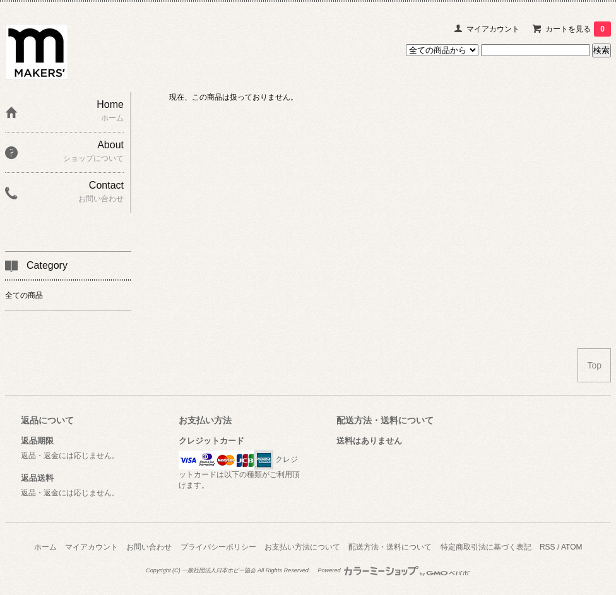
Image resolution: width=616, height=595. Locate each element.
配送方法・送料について (390, 547)
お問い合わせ (149, 547)
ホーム (45, 547)
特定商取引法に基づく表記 (486, 547)
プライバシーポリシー (218, 547)
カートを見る (578, 29)
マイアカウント (492, 29)
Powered (393, 570)
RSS (547, 547)
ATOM (572, 547)
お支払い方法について (302, 547)
